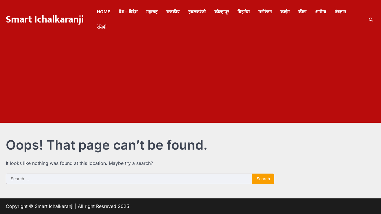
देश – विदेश (128, 11)
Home (103, 11)
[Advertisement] (190, 82)
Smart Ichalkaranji (45, 20)
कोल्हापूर (221, 11)
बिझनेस (244, 11)
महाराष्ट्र (152, 11)
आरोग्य (320, 11)
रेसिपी (101, 27)
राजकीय (173, 11)
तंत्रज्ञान (340, 11)
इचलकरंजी (197, 11)
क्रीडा (302, 11)
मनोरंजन (265, 11)
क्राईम (285, 11)
